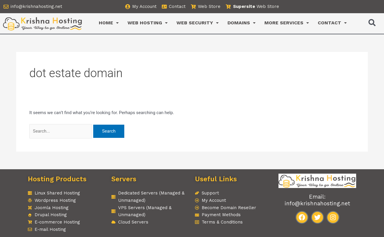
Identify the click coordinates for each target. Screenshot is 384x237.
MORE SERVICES (286, 23)
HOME (109, 23)
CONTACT (332, 23)
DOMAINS (241, 23)
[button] (108, 23)
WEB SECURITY (197, 23)
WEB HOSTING (148, 23)
